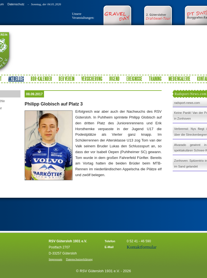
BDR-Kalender (41, 78)
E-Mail (109, 247)
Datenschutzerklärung (79, 259)
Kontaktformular (142, 247)
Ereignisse (134, 78)
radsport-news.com (187, 102)
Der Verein (66, 78)
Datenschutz (15, 4)
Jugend (114, 78)
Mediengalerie (179, 78)
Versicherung (91, 78)
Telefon (110, 241)
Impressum (55, 259)
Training (155, 78)
